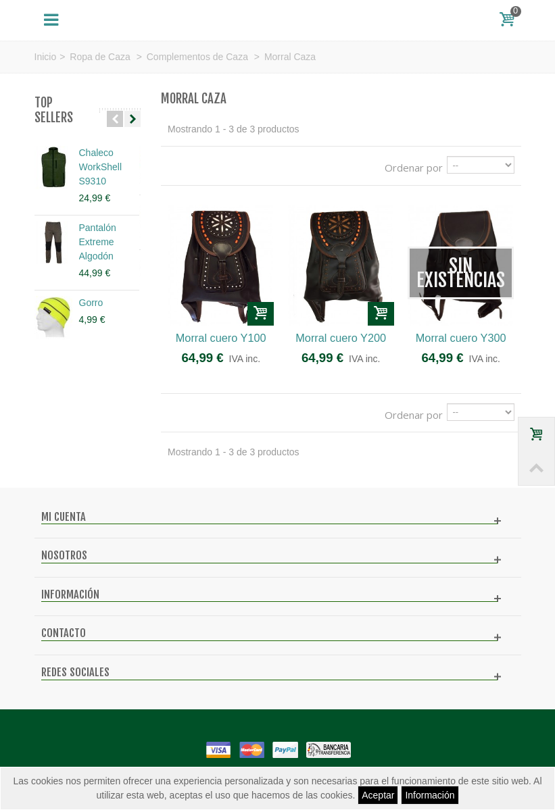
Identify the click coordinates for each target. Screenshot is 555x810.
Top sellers (53, 110)
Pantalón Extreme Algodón (97, 241)
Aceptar (378, 795)
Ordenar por (414, 167)
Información (429, 795)
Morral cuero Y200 (340, 338)
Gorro (91, 302)
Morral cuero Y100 (221, 338)
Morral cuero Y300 (461, 338)
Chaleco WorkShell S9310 (100, 166)
